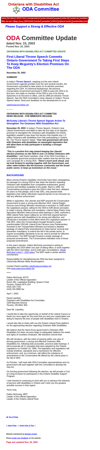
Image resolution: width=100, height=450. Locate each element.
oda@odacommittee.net (18, 105)
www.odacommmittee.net (22, 268)
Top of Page (13, 417)
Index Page (12, 425)
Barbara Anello (31, 434)
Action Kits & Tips (26, 425)
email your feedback (20, 438)
